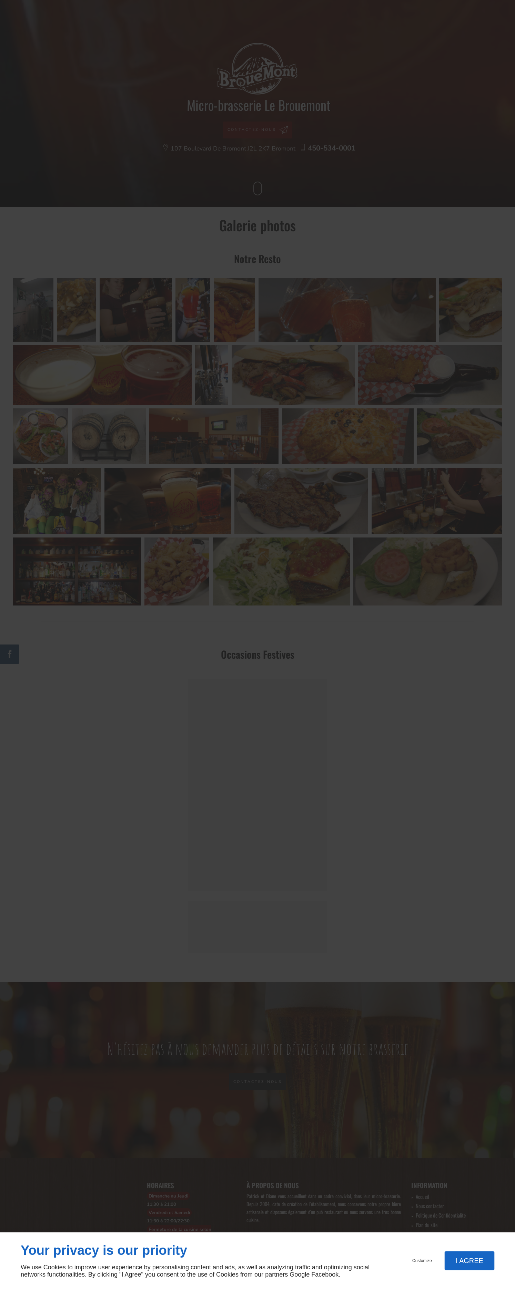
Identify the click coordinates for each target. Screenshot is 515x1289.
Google (300, 1274)
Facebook (325, 1274)
